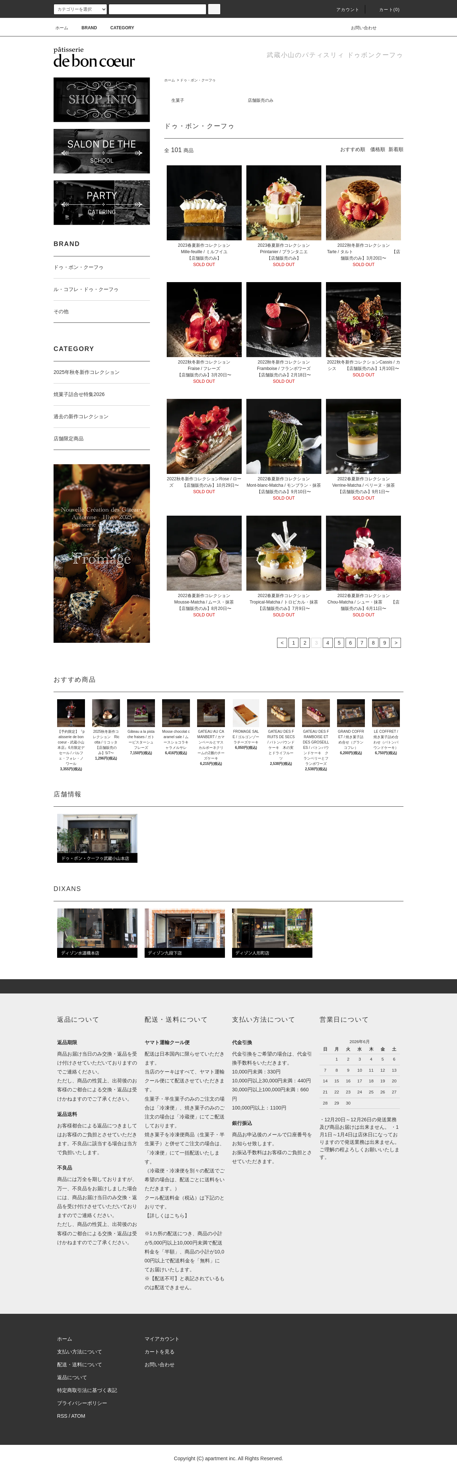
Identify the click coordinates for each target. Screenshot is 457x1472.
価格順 (377, 149)
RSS (62, 1416)
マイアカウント (162, 1339)
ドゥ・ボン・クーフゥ (198, 80)
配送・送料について (79, 1364)
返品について (72, 1377)
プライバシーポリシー (82, 1403)
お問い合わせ (359, 27)
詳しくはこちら (167, 1215)
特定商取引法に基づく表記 (87, 1390)
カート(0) (385, 9)
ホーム (61, 27)
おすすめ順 (352, 149)
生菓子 (177, 100)
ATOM (78, 1416)
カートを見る (160, 1352)
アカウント (344, 9)
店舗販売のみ (260, 100)
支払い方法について (79, 1352)
